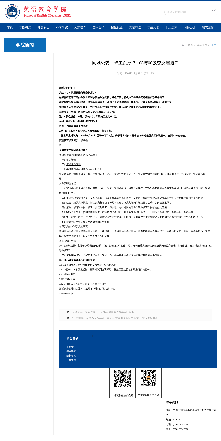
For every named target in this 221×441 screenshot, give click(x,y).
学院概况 (25, 27)
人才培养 (80, 27)
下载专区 (71, 346)
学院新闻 (202, 45)
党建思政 (135, 27)
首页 (10, 27)
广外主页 (71, 360)
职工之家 (171, 27)
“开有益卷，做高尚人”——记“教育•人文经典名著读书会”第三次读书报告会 (115, 318)
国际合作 (98, 27)
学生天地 (153, 27)
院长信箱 (71, 355)
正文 (213, 45)
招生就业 (117, 27)
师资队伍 (43, 27)
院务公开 (190, 27)
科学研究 (62, 27)
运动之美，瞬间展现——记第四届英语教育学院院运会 (103, 312)
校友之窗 (208, 27)
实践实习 (71, 351)
